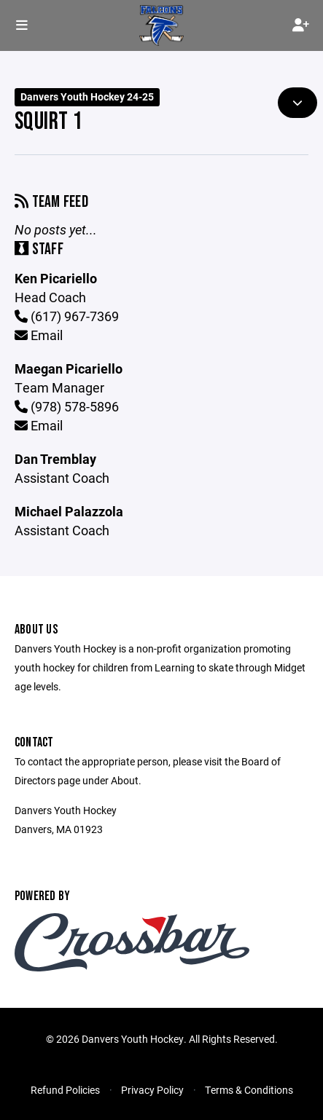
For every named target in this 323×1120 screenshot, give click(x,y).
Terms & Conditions (249, 1090)
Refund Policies (65, 1090)
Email (39, 335)
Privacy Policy (152, 1090)
